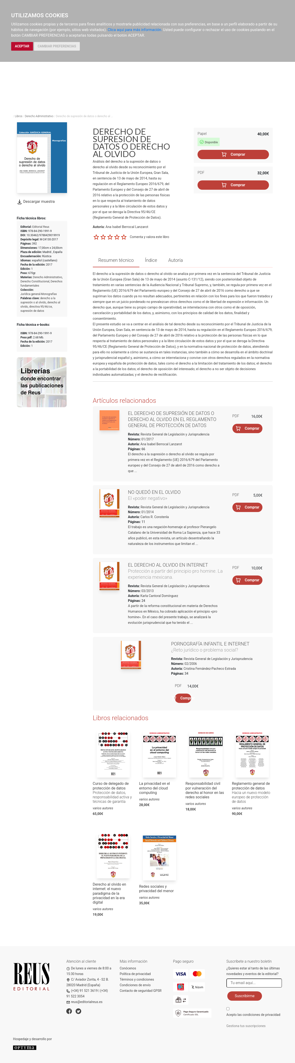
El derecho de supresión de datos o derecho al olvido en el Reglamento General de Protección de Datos (172, 419)
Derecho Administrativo (39, 116)
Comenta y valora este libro (149, 237)
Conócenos (128, 968)
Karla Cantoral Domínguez (159, 596)
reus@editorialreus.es (84, 1002)
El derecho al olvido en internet (168, 565)
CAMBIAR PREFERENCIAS (57, 46)
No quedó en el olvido (154, 492)
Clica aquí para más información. (135, 30)
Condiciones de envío (135, 985)
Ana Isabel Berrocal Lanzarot (161, 444)
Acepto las (253, 1015)
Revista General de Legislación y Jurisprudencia (174, 434)
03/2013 (147, 591)
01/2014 (147, 512)
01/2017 (147, 439)
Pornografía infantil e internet (210, 644)
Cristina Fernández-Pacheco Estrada (210, 668)
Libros (18, 116)
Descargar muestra (36, 201)
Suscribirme (245, 996)
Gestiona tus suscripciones (246, 1026)
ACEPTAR (22, 46)
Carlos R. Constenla (155, 517)
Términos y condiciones (137, 979)
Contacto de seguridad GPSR (141, 991)
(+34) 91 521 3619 (82, 991)
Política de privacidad (135, 974)
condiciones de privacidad (261, 1015)
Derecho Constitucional (34, 281)
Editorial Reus (40, 226)
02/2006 (190, 664)
